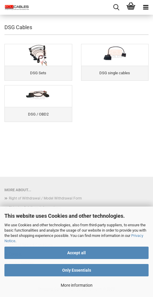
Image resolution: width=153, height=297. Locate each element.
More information (77, 285)
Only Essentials (76, 270)
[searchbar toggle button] (116, 7)
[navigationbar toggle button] (145, 7)
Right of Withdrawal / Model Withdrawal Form (45, 198)
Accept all (76, 252)
